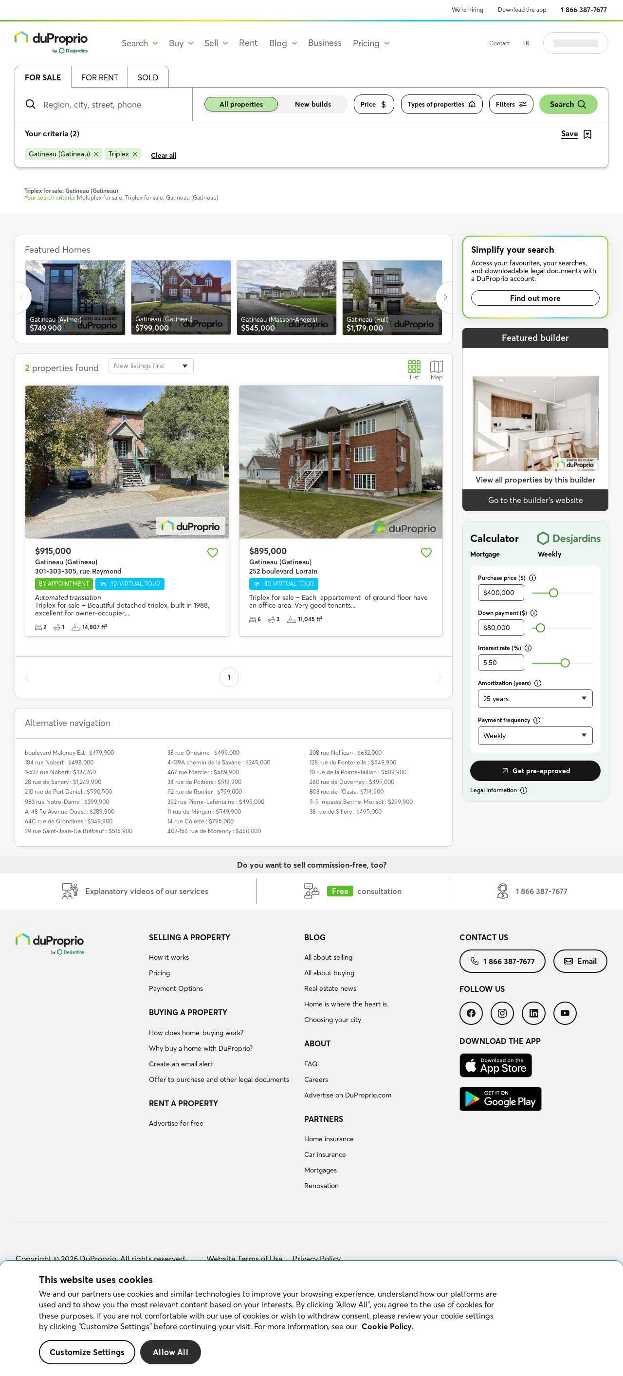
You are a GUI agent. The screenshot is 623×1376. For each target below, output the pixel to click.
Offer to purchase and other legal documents (219, 1079)
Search (568, 104)
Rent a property (183, 1103)
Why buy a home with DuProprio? (201, 1048)
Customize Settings (87, 1352)
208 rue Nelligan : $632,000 (346, 752)
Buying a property (188, 1012)
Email (580, 961)
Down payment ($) (507, 612)
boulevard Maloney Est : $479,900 (69, 752)
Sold (148, 77)
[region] (311, 1318)
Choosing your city (332, 1019)
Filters (511, 104)
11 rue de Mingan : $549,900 (204, 811)
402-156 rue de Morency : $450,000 (214, 831)
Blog (315, 937)
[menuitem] (222, 964)
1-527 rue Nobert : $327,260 (60, 772)
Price (374, 104)
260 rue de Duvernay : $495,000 (352, 781)
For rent (99, 77)
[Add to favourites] (212, 552)
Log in (588, 43)
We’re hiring (467, 9)
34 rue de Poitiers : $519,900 (204, 781)
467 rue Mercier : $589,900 (203, 772)
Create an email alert (181, 1064)
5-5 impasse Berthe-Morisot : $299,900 (361, 801)
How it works (169, 957)
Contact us (483, 937)
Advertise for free (176, 1123)
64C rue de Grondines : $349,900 (68, 821)
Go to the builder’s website (535, 500)
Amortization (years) (509, 683)
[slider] (553, 592)
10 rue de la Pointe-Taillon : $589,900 (358, 772)
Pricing (159, 972)
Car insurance (325, 1154)
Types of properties (442, 104)
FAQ (311, 1064)
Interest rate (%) (504, 647)
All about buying (329, 972)
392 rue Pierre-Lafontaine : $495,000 (215, 801)
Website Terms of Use (244, 1259)
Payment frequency (509, 720)
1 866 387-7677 (584, 9)
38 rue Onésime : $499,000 (203, 752)
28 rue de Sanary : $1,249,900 (63, 781)
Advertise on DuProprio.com (347, 1095)
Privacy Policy (317, 1259)
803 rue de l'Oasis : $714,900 (347, 791)
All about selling (328, 957)
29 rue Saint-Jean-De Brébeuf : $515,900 (78, 831)
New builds (313, 104)
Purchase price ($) (507, 577)
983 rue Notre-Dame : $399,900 (67, 801)
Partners (323, 1119)
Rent (248, 42)
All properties (241, 104)
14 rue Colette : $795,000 (200, 821)
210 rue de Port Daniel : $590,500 (68, 791)
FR (550, 43)
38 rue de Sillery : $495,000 (346, 811)
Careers (316, 1079)
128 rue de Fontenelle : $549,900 (353, 762)
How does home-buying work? (196, 1032)
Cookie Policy (387, 1326)
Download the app (522, 9)
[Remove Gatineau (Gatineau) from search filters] (63, 154)
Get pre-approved (535, 771)
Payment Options (176, 988)
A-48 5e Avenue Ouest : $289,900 (69, 811)
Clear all (164, 155)
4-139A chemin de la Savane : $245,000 (218, 762)
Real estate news (330, 988)
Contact (523, 43)
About (317, 1043)
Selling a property (189, 937)
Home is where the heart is (345, 1004)
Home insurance (329, 1138)
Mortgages (320, 1170)
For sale (43, 77)
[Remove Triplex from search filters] (123, 154)
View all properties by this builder (535, 479)
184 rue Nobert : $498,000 (59, 762)
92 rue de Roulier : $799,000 (204, 791)
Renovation (321, 1185)
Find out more (535, 298)
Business (325, 42)
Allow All (170, 1352)
